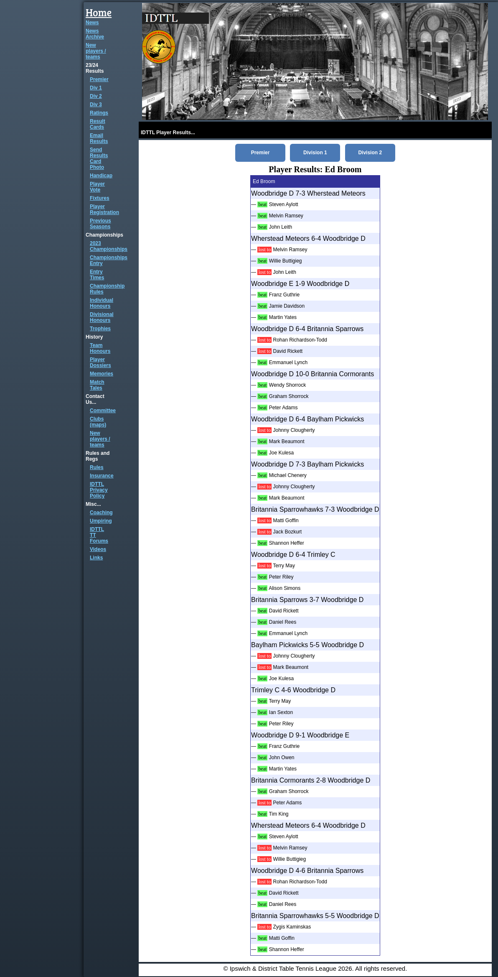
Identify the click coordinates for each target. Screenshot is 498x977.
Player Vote (97, 187)
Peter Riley (281, 577)
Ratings (99, 113)
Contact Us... (95, 399)
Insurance (102, 476)
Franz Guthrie (284, 295)
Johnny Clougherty (294, 430)
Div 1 (96, 88)
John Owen (282, 757)
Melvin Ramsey (286, 216)
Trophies (100, 329)
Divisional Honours (102, 317)
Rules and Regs (97, 456)
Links (96, 558)
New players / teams (96, 51)
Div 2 (96, 96)
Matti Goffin (285, 520)
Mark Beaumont (287, 441)
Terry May (284, 566)
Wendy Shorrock (287, 385)
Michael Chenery (288, 475)
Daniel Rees (282, 622)
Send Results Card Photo (99, 158)
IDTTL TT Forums (99, 535)
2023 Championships (108, 246)
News (92, 23)
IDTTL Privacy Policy (99, 490)
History (94, 337)
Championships (104, 235)
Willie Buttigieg (285, 261)
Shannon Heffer (286, 543)
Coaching (101, 512)
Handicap (101, 176)
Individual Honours (101, 303)
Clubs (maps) (98, 422)
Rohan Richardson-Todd (300, 340)
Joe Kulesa (281, 453)
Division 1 (315, 153)
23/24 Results (95, 68)
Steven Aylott (283, 204)
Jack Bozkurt (287, 532)
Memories (101, 374)
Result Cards (97, 124)
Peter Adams (283, 408)
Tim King (279, 814)
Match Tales (97, 385)
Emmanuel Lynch (288, 362)
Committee (103, 410)
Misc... (93, 504)
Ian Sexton (281, 712)
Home (99, 12)
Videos (98, 549)
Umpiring (101, 521)
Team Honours (100, 348)
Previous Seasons (100, 224)
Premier (99, 79)
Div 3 (96, 104)
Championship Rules (107, 289)
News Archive (95, 34)
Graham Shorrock (289, 396)
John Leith (280, 227)
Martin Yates (283, 317)
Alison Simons (284, 588)
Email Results (99, 138)
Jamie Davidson (287, 306)
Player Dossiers (100, 362)
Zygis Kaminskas (292, 927)
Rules (97, 467)
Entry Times (97, 275)
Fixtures (99, 198)
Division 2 (370, 153)
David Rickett (287, 351)
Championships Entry (108, 260)
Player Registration (104, 209)
